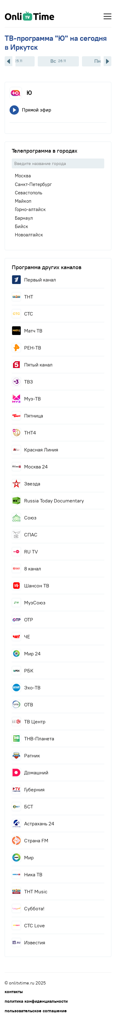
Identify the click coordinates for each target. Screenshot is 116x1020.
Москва (23, 176)
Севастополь (28, 193)
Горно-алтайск (30, 209)
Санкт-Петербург (33, 184)
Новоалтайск (29, 235)
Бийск (21, 226)
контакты (14, 991)
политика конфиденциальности (36, 1001)
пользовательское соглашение (36, 1011)
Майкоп (23, 201)
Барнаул (24, 218)
